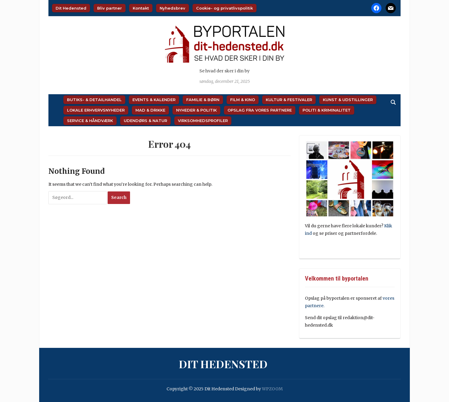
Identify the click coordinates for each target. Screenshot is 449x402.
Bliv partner (109, 8)
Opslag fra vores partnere (259, 110)
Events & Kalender (153, 99)
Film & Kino (242, 99)
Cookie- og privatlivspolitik (224, 8)
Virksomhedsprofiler (203, 120)
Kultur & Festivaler (289, 99)
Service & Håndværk (90, 120)
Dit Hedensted (71, 8)
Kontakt (141, 8)
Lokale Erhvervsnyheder (96, 110)
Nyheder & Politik (196, 110)
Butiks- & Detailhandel (94, 99)
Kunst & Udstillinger (348, 99)
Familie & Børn (202, 99)
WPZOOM (272, 389)
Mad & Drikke (150, 110)
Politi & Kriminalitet (327, 110)
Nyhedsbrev (172, 8)
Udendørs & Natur (145, 120)
